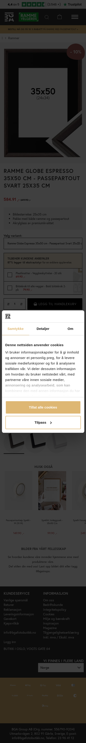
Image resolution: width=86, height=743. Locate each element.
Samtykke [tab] (16, 329)
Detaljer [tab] (43, 329)
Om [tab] (70, 329)
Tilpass (43, 422)
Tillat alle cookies (43, 407)
